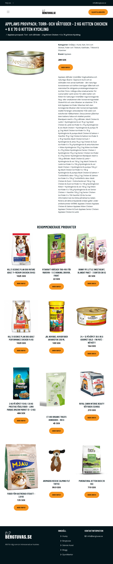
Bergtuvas (66, 541)
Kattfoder (85, 47)
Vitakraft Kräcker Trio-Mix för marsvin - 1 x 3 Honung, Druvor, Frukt (56, 272)
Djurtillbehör (98, 12)
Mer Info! (65, 67)
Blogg (64, 550)
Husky (65, 536)
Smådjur (72, 45)
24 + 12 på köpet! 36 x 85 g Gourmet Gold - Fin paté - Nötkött (91, 339)
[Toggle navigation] (8, 12)
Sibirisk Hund (67, 545)
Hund (78, 45)
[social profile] (13, 3)
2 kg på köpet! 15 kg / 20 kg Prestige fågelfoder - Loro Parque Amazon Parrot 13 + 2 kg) (21, 406)
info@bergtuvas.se (99, 3)
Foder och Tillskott (73, 47)
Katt (83, 45)
